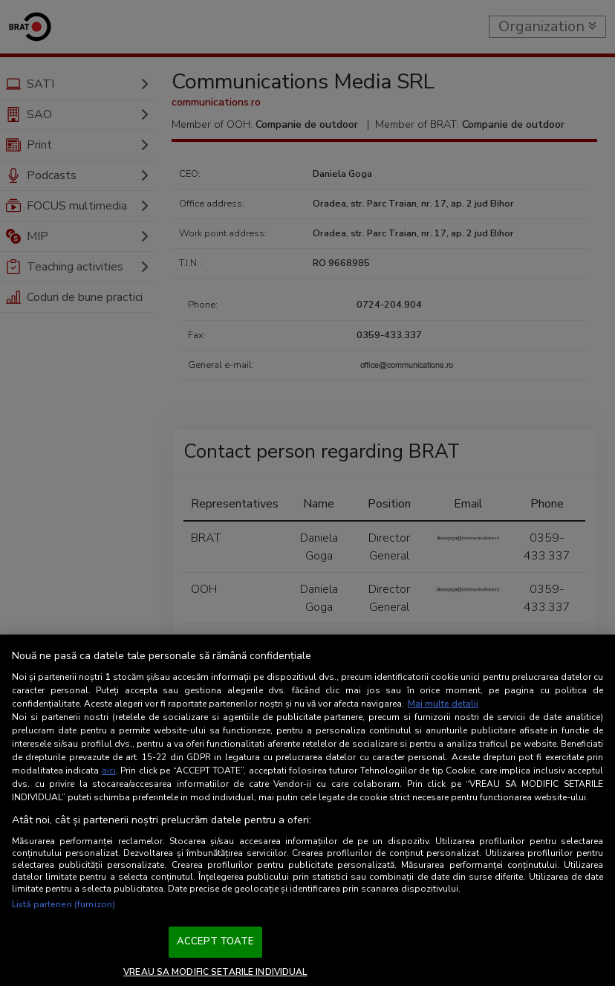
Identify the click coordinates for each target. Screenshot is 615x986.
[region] (307, 810)
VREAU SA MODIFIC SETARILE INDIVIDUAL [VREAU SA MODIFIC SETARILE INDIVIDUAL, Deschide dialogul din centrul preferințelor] (215, 972)
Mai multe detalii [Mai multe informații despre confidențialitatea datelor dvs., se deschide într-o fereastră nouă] (443, 704)
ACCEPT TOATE (215, 941)
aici (109, 770)
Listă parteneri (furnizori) (63, 904)
